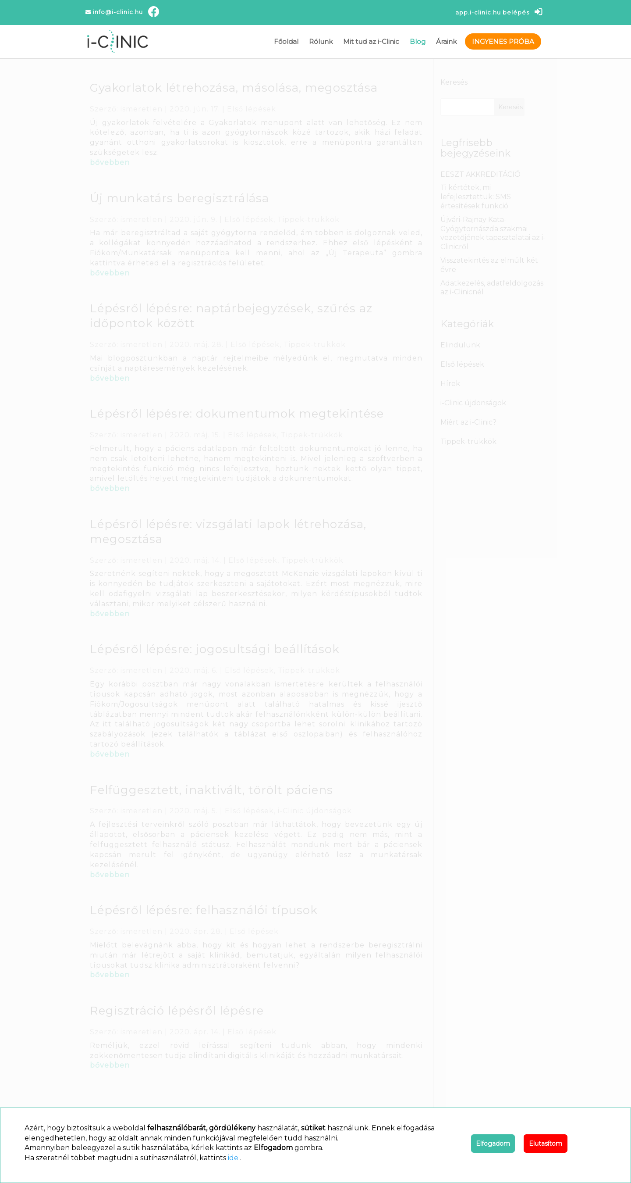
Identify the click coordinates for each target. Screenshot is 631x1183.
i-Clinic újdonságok (315, 811)
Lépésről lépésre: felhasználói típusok (204, 910)
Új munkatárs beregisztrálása (179, 198)
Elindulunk (460, 345)
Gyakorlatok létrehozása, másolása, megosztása (234, 88)
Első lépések (251, 109)
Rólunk (321, 41)
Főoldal (286, 41)
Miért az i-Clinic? (468, 422)
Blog (417, 41)
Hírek (450, 383)
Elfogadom (493, 1143)
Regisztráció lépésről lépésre (177, 1011)
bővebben (110, 162)
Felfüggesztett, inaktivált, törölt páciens (211, 790)
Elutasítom (545, 1143)
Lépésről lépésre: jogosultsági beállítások (215, 649)
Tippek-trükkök (308, 219)
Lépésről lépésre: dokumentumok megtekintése (237, 414)
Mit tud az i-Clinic (371, 41)
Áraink (446, 41)
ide (233, 1158)
